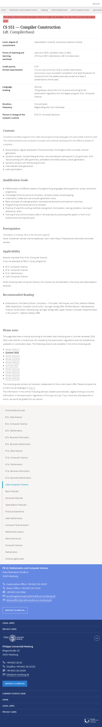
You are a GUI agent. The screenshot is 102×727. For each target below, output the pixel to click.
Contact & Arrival (15, 610)
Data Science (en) (13, 538)
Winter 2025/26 (12, 378)
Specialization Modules (15, 504)
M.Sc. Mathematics (13, 464)
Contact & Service (15, 683)
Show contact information (97, 638)
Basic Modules (11, 491)
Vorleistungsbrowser (14, 558)
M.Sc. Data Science (13, 450)
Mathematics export (14, 531)
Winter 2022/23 (12, 372)
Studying (44, 10)
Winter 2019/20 (12, 359)
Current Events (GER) (14, 693)
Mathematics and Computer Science (23, 10)
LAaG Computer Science (80, 10)
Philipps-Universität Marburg (13, 638)
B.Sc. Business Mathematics (18, 444)
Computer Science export (17, 525)
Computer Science (13, 545)
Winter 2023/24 (12, 375)
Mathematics (11, 552)
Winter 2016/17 (12, 349)
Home (3, 10)
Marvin (32, 388)
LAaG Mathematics (13, 518)
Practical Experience (14, 511)
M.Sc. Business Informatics (17, 471)
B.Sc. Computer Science (16, 424)
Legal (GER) (8, 623)
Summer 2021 (11, 365)
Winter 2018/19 (12, 356)
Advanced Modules (14, 498)
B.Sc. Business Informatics (17, 437)
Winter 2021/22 (12, 369)
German (96, 3)
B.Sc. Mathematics (13, 430)
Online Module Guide (59, 10)
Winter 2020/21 (12, 362)
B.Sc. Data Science (13, 417)
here (5, 20)
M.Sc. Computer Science (16, 457)
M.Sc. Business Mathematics (18, 477)
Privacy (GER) (9, 629)
